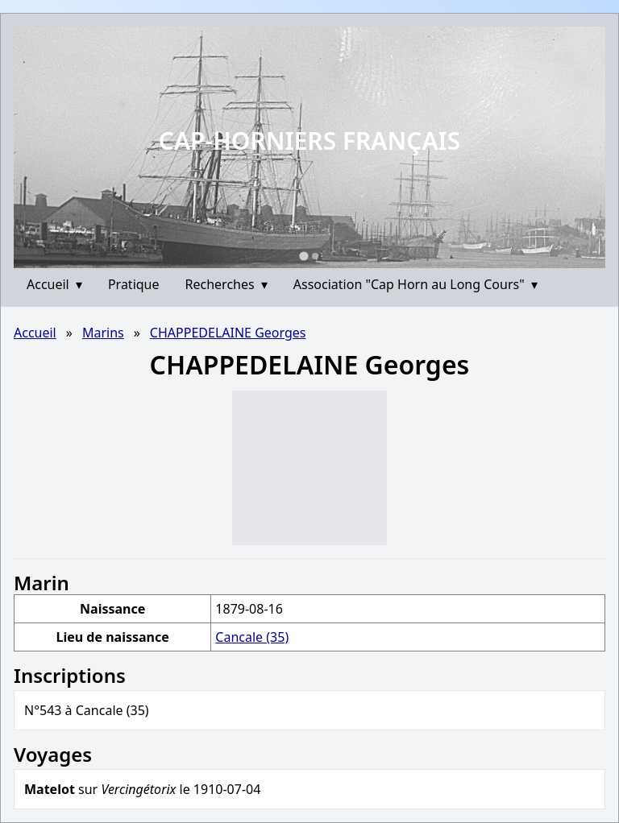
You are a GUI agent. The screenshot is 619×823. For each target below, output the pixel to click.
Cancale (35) (252, 637)
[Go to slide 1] (303, 255)
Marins (103, 332)
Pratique (134, 284)
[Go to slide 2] (315, 256)
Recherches (226, 284)
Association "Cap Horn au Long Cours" (415, 284)
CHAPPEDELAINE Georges (228, 332)
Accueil (54, 284)
